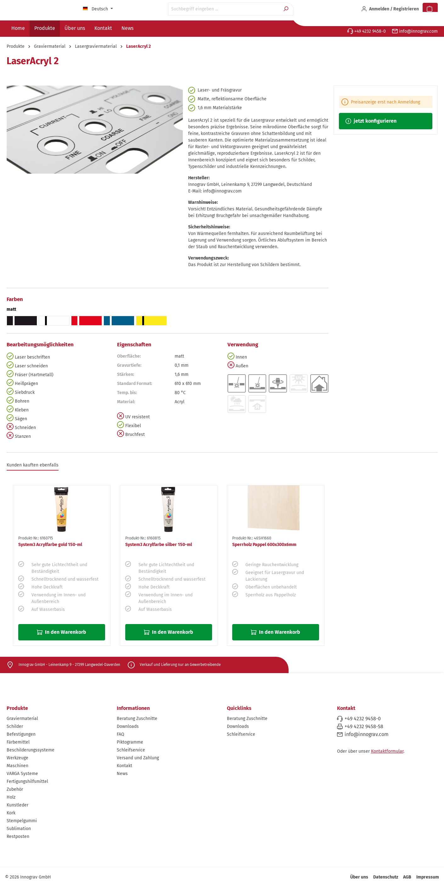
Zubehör (15, 789)
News (122, 773)
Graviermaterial (22, 718)
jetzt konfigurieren (371, 121)
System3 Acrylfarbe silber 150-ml (158, 544)
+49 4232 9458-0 (366, 31)
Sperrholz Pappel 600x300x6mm (264, 544)
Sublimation (19, 828)
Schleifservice (131, 750)
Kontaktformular (387, 751)
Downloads (128, 726)
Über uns (359, 877)
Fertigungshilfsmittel (27, 781)
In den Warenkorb (61, 632)
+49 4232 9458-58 (364, 726)
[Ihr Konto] (390, 9)
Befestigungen (21, 734)
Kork (11, 813)
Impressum (427, 877)
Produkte (17, 708)
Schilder (15, 726)
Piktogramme (130, 742)
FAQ (120, 734)
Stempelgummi (22, 820)
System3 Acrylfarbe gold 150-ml (50, 544)
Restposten (18, 836)
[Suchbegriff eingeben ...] (223, 9)
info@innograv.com (415, 31)
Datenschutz (385, 877)
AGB (407, 877)
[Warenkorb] (430, 9)
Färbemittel (18, 742)
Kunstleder (17, 805)
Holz (11, 797)
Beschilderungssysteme (30, 750)
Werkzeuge (17, 758)
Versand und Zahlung (138, 758)
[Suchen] (286, 9)
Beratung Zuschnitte (137, 718)
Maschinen (17, 765)
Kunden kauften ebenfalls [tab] (33, 465)
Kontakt (124, 765)
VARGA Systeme (22, 773)
